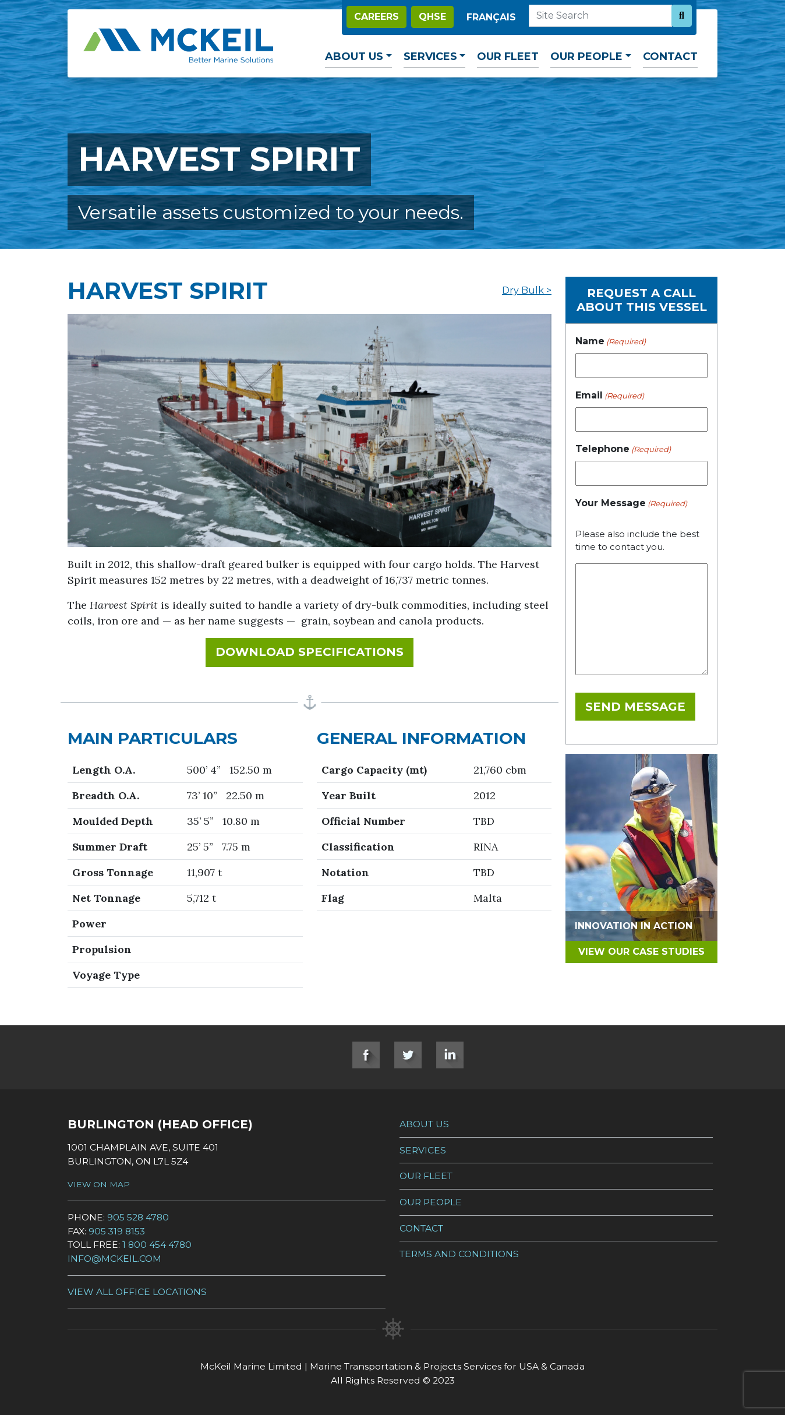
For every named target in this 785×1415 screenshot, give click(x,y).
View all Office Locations (137, 1291)
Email (609, 396)
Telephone (623, 449)
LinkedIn (450, 1055)
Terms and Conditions (459, 1253)
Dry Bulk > (526, 290)
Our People (586, 56)
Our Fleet (508, 56)
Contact (670, 56)
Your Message (631, 503)
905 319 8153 (117, 1231)
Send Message (635, 707)
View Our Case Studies (641, 951)
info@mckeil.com (114, 1258)
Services (430, 56)
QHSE (432, 16)
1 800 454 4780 (157, 1244)
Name (610, 342)
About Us (354, 56)
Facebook (366, 1055)
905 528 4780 (138, 1217)
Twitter (408, 1055)
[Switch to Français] (491, 17)
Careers (376, 16)
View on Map (99, 1184)
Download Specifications (314, 651)
